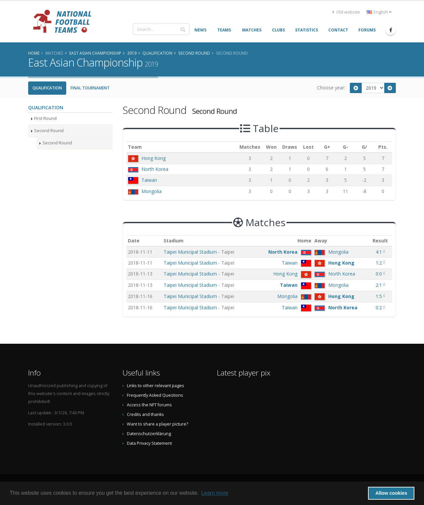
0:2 (379, 307)
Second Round (49, 130)
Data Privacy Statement (149, 443)
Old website (346, 12)
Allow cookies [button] (391, 493)
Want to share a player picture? (157, 424)
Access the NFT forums (149, 405)
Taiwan (149, 180)
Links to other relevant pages (155, 385)
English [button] (379, 12)
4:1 (379, 252)
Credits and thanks (145, 414)
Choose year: (331, 87)
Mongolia (151, 191)
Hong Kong (153, 158)
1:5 (379, 296)
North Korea (154, 169)
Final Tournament (90, 88)
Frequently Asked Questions (155, 395)
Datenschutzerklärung (149, 433)
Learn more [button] (214, 493)
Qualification (47, 88)
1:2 (379, 263)
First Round (45, 118)
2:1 (379, 285)
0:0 (379, 274)
